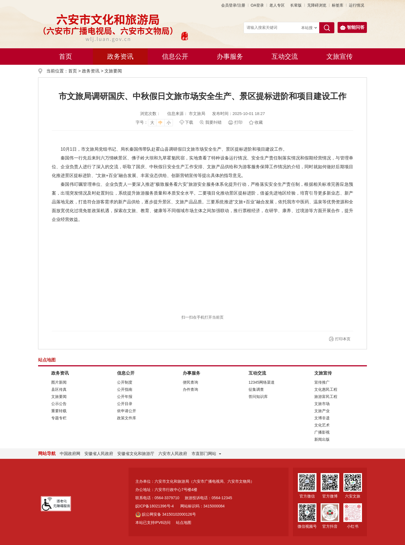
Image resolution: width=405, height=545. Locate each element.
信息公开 (175, 56)
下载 (189, 122)
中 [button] (160, 122)
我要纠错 (213, 122)
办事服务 (230, 56)
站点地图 (183, 522)
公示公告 (59, 403)
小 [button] (169, 122)
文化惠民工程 (325, 389)
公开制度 (124, 382)
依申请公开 (126, 411)
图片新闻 (59, 382)
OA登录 (257, 5)
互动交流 (285, 56)
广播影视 (322, 432)
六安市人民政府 (172, 453)
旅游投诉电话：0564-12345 (208, 498)
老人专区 (277, 5)
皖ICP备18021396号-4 (154, 506)
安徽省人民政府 (98, 453)
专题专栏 (59, 418)
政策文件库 (126, 418)
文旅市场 (322, 403)
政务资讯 (120, 56)
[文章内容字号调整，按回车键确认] (154, 122)
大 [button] (152, 122)
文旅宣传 (339, 56)
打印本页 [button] (342, 339)
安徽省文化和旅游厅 (135, 453)
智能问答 (352, 27)
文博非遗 (322, 418)
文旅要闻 (113, 71)
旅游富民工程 (325, 396)
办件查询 (190, 389)
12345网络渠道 (262, 382)
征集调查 (256, 389)
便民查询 (190, 382)
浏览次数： (150, 113)
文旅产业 (322, 411)
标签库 (337, 5)
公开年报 (124, 396)
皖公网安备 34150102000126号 (165, 514)
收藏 (259, 122)
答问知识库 (258, 396)
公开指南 (124, 389)
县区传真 (59, 389)
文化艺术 (322, 425)
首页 (65, 56)
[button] (296, 5)
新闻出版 (322, 439)
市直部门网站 (206, 453)
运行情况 (356, 5)
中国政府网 (70, 453)
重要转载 (59, 411)
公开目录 (124, 403)
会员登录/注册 (233, 5)
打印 (238, 122)
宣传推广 (322, 382)
